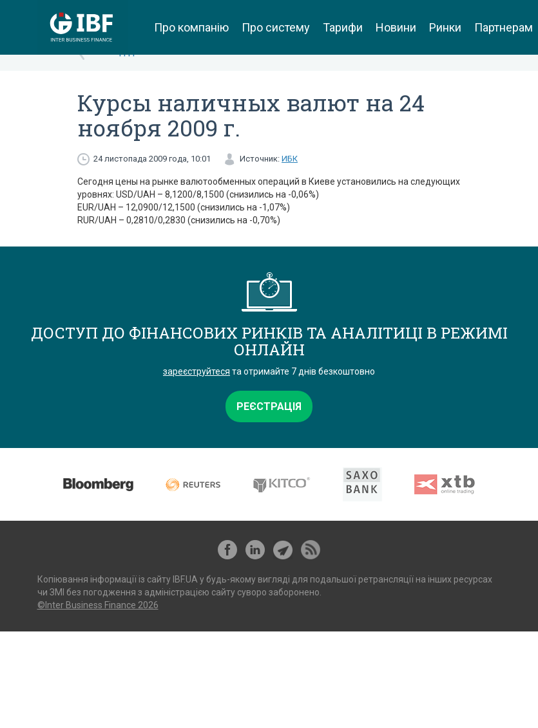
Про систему (276, 27)
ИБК (290, 158)
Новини (396, 27)
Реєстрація (269, 406)
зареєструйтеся (196, 371)
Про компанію (191, 27)
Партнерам (503, 27)
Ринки (445, 27)
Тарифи (343, 27)
